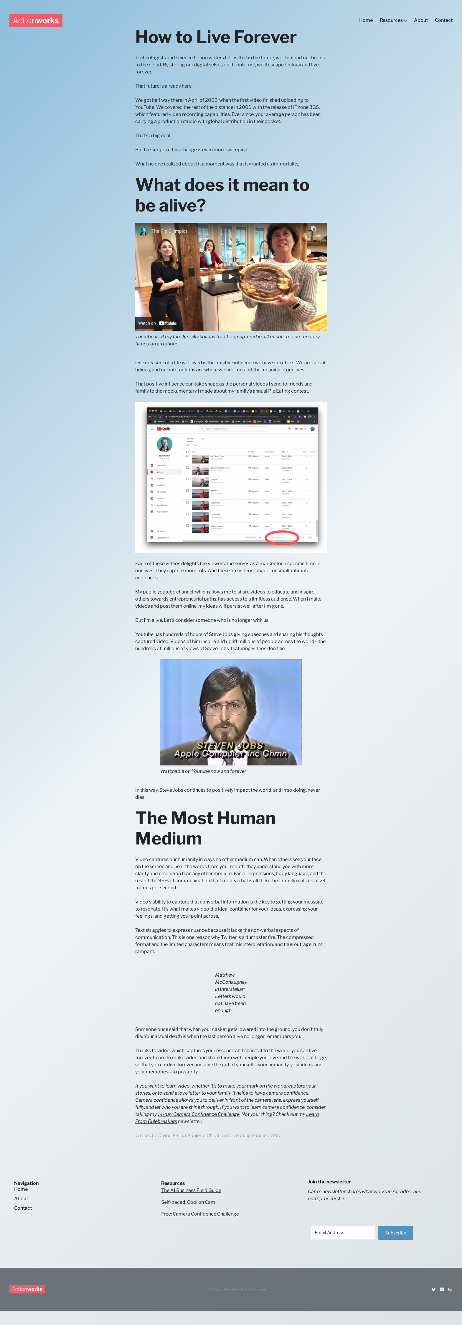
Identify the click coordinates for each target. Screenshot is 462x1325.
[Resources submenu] (405, 20)
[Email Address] (343, 1233)
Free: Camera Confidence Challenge (200, 1214)
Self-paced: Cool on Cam (188, 1202)
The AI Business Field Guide (191, 1190)
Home (21, 1189)
